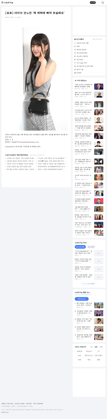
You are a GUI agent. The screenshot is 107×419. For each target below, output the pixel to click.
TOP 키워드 (98, 355)
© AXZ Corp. (5, 412)
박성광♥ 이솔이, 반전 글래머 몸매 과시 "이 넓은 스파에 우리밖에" (52, 161)
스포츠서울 (8, 2)
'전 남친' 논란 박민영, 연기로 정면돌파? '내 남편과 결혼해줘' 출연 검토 (52, 158)
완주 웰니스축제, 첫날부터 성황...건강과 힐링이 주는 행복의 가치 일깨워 (21, 169)
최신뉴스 (89, 351)
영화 (98, 360)
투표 (89, 360)
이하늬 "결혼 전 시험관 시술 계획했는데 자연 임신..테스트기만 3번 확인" (52, 164)
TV (98, 351)
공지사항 (28, 403)
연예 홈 (79, 351)
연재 (79, 360)
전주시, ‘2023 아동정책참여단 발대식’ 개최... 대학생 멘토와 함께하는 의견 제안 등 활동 (52, 169)
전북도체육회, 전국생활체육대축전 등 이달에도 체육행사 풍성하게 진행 (52, 166)
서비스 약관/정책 (38, 403)
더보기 (89, 283)
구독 (93, 2)
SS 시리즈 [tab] (91, 247)
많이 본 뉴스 (89, 355)
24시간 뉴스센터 (20, 403)
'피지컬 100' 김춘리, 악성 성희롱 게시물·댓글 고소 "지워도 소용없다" (21, 158)
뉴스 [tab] (91, 347)
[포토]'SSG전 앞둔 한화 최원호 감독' (19, 166)
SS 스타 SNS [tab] (80, 247)
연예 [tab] (96, 347)
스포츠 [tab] (101, 347)
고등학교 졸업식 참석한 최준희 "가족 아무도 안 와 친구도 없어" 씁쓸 (21, 161)
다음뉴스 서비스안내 (7, 403)
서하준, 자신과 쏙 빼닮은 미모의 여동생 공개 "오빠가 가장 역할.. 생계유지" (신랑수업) (21, 164)
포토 (79, 355)
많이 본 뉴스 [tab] (82, 299)
